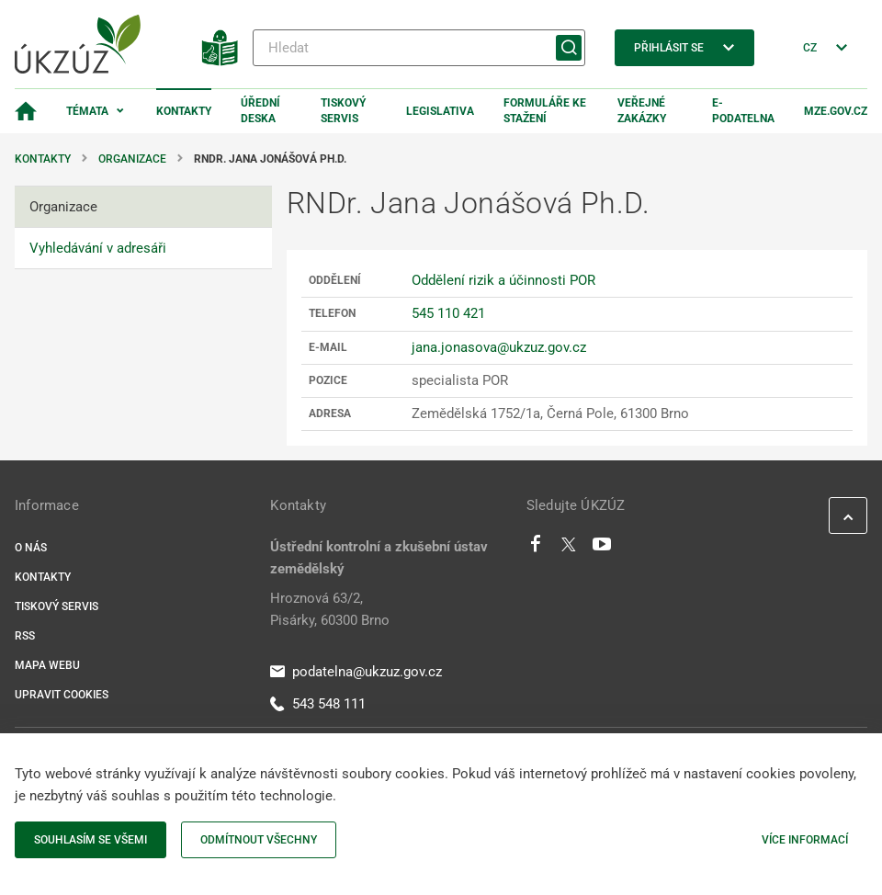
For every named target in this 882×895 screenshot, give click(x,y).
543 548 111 (318, 704)
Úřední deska (260, 110)
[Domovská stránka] (26, 111)
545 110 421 (448, 313)
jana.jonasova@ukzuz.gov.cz (499, 347)
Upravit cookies (61, 694)
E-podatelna (743, 110)
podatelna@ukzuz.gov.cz (356, 671)
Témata (87, 111)
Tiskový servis (343, 110)
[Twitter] (569, 548)
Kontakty (183, 111)
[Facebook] (535, 548)
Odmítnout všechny (258, 839)
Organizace (132, 159)
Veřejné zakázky (641, 110)
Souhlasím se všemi (90, 839)
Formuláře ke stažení (544, 110)
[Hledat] (419, 47)
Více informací (805, 839)
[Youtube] (602, 548)
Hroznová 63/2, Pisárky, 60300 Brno (330, 609)
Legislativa (440, 111)
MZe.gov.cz (835, 111)
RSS (25, 635)
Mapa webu (47, 665)
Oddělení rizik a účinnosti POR (503, 280)
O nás (31, 547)
